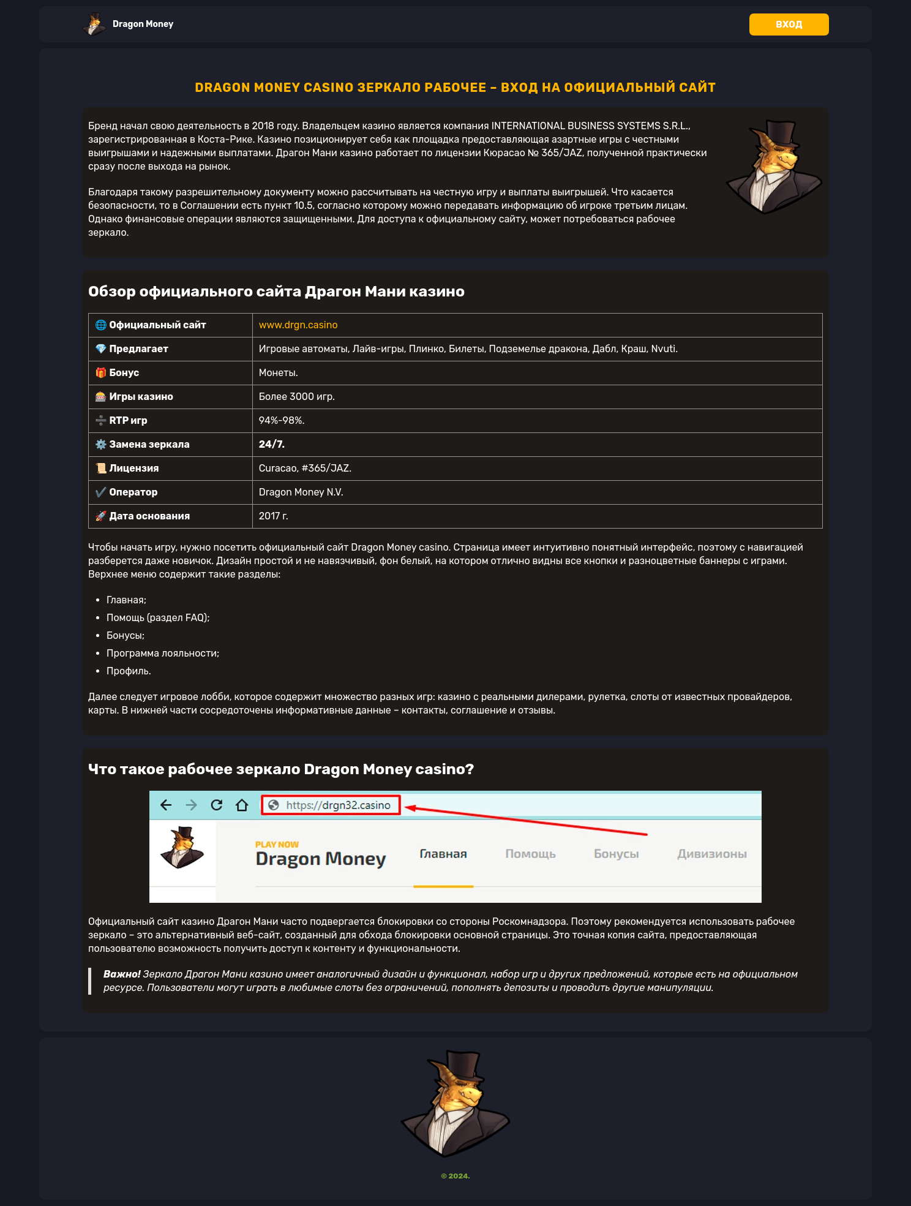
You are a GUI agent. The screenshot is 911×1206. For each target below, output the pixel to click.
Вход (789, 24)
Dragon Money (127, 24)
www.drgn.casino (298, 325)
